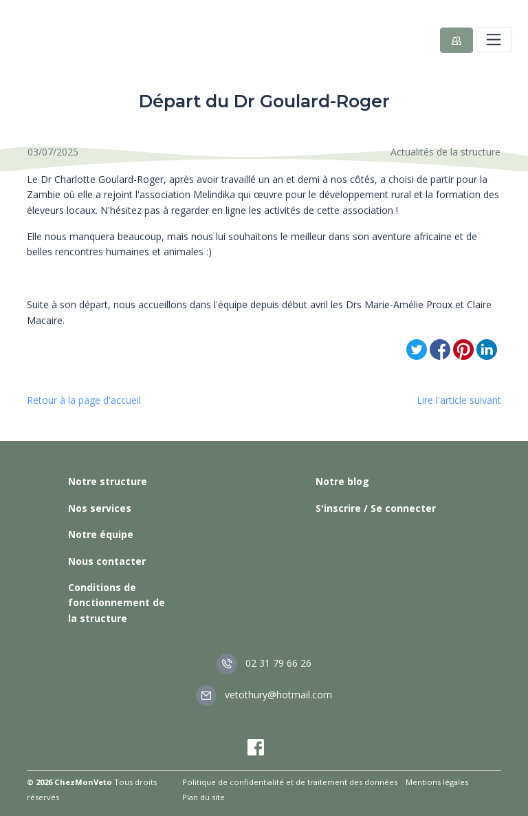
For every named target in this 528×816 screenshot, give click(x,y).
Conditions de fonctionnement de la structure (116, 603)
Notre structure (107, 481)
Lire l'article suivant (459, 400)
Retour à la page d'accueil (84, 400)
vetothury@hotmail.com (264, 694)
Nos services (99, 508)
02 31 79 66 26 (264, 662)
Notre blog (342, 481)
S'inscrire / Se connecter (376, 508)
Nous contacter (107, 561)
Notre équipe (100, 534)
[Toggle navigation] (494, 39)
